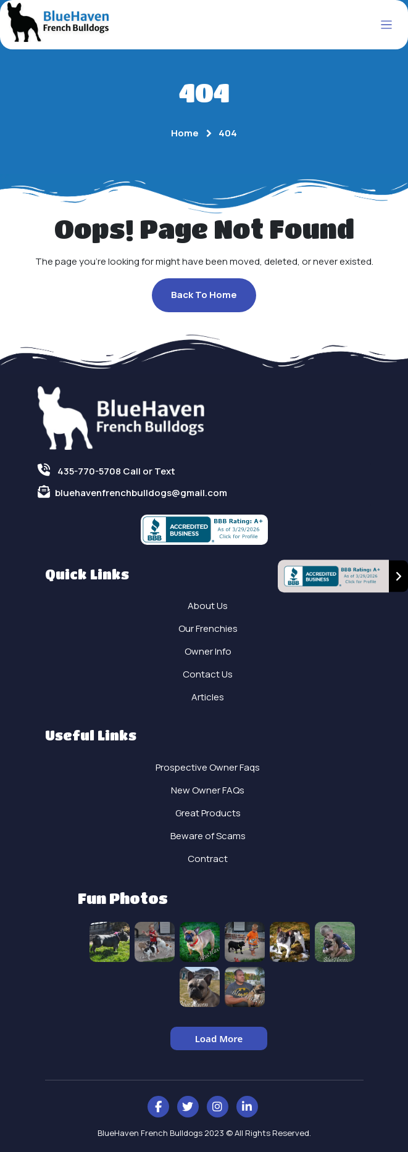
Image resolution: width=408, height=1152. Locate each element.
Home (185, 132)
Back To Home (204, 294)
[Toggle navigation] (386, 25)
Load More (219, 1038)
